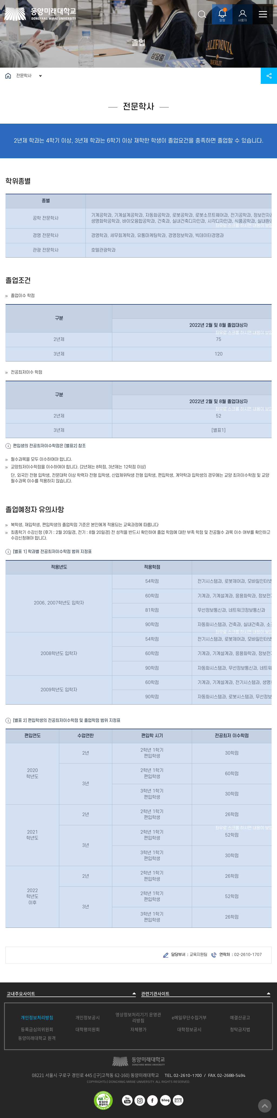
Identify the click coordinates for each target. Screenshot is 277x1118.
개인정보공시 (87, 1017)
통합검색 (202, 14)
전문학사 (23, 75)
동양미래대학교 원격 (37, 1038)
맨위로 (265, 1106)
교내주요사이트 (21, 994)
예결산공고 (240, 1017)
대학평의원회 (87, 1029)
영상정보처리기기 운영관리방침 (138, 1017)
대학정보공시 (189, 1029)
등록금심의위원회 (37, 1029)
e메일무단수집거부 (189, 1017)
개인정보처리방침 (37, 1017)
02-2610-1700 (188, 1075)
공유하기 (269, 76)
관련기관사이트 (155, 994)
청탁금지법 (240, 1029)
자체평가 (138, 1029)
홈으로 (8, 76)
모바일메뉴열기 (263, 14)
